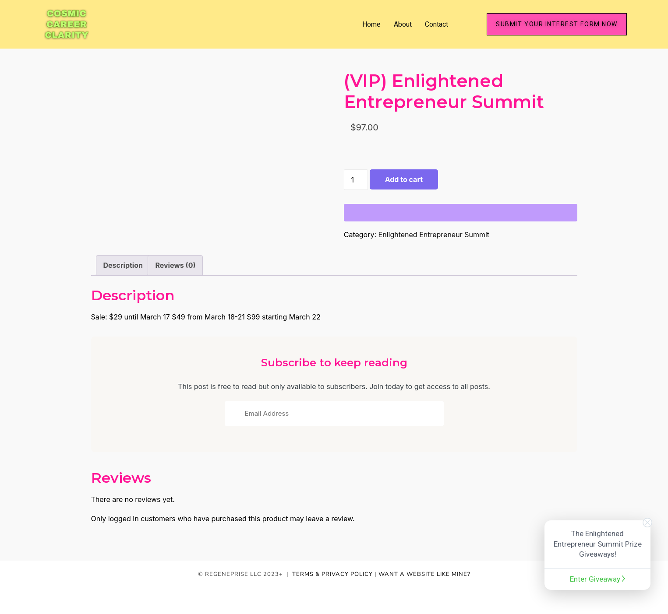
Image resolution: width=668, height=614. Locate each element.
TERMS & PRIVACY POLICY (332, 574)
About (403, 24)
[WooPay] (460, 212)
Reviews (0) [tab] (175, 265)
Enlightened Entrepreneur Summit (433, 234)
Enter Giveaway (597, 579)
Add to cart (404, 179)
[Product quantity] (356, 179)
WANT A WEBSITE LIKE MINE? (424, 574)
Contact (436, 24)
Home (371, 24)
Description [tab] (123, 265)
